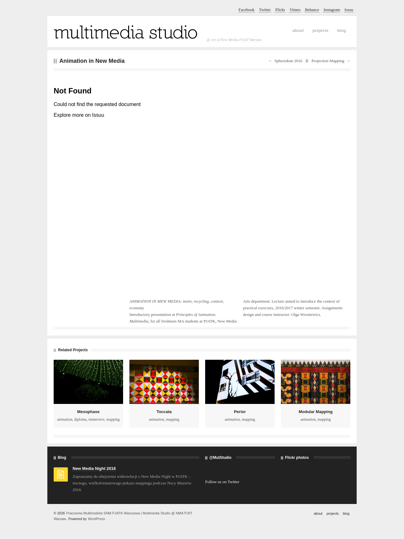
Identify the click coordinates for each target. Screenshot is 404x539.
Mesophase (88, 411)
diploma (80, 419)
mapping (113, 419)
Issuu (349, 9)
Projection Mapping (328, 60)
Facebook (247, 9)
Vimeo (294, 9)
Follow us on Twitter (222, 481)
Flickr (280, 9)
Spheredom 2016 (288, 60)
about (298, 30)
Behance (312, 9)
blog (341, 30)
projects (320, 30)
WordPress (96, 519)
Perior (240, 411)
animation (64, 419)
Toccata (164, 411)
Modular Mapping (316, 411)
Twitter (265, 9)
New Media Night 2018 (94, 468)
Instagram (332, 9)
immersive (96, 419)
